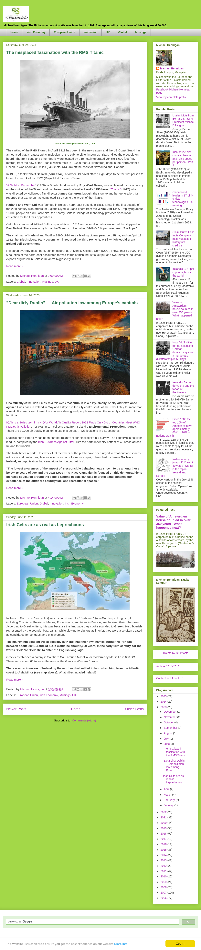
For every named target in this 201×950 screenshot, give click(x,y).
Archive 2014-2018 (167, 666)
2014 (164, 855)
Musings (140, 32)
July (166, 738)
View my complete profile (171, 97)
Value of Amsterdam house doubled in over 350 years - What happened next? (174, 310)
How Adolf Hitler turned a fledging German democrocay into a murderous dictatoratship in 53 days (174, 351)
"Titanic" (115, 189)
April (167, 789)
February (169, 800)
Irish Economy (35, 32)
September (171, 727)
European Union (64, 32)
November (170, 717)
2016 (164, 844)
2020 (164, 822)
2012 (164, 865)
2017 (164, 838)
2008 (164, 887)
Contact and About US (170, 678)
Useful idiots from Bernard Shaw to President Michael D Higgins (183, 120)
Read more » (14, 266)
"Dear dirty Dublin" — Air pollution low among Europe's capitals (72, 302)
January (169, 805)
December (170, 711)
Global (122, 32)
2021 (164, 817)
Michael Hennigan (172, 68)
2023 (164, 707)
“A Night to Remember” (21, 185)
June (167, 743)
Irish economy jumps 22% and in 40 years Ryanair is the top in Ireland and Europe (175, 467)
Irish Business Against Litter (56, 442)
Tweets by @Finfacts (175, 653)
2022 (164, 812)
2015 (164, 849)
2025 (164, 696)
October (169, 722)
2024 (164, 701)
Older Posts (134, 709)
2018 (164, 833)
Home (14, 32)
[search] (92, 921)
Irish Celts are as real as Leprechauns (45, 524)
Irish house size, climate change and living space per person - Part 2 (183, 158)
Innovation (91, 32)
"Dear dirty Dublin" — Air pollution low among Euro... (174, 765)
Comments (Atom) (84, 720)
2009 (164, 882)
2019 (164, 828)
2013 (164, 860)
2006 (164, 897)
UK (108, 32)
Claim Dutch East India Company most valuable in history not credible (183, 239)
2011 (164, 871)
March (168, 794)
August (168, 733)
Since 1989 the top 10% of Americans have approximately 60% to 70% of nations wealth (174, 427)
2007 (164, 892)
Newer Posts (16, 709)
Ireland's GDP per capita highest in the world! (183, 272)
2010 (164, 876)
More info (121, 944)
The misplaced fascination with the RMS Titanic (55, 52)
